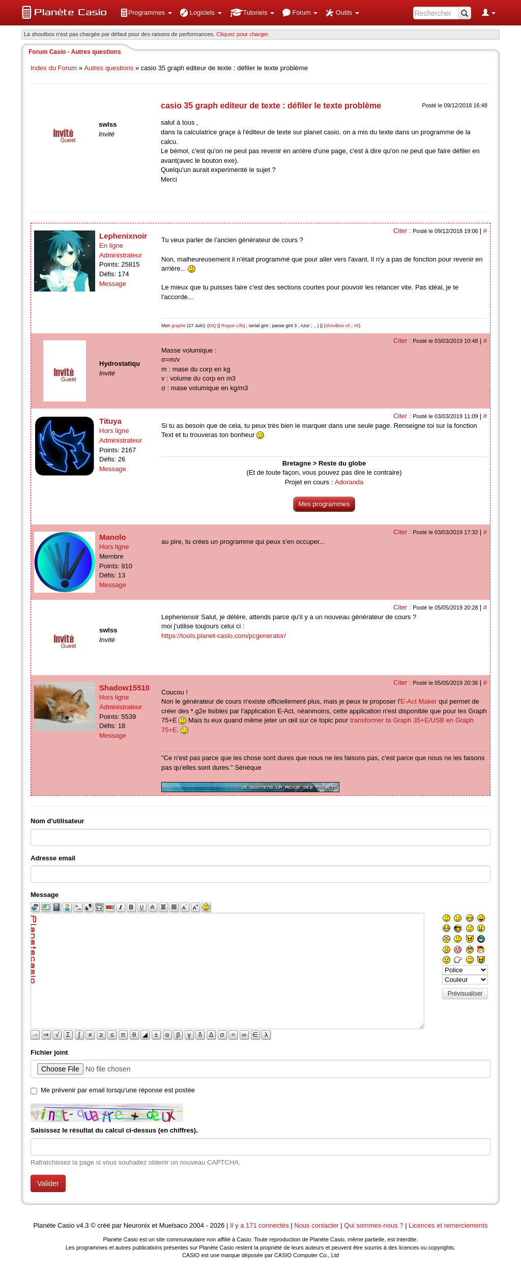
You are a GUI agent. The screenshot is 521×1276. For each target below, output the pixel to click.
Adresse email (53, 858)
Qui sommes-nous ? (373, 1225)
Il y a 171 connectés (260, 1225)
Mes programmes (324, 504)
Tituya (110, 421)
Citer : (403, 231)
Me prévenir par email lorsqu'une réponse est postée (118, 1090)
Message (112, 283)
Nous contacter (316, 1225)
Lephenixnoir (123, 235)
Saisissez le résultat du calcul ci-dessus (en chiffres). (114, 1130)
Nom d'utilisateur (57, 821)
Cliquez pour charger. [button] (243, 34)
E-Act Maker (418, 701)
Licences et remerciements (448, 1225)
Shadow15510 (124, 687)
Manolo (112, 537)
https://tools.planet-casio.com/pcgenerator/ (223, 636)
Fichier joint (49, 1052)
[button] (146, 12)
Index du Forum (54, 68)
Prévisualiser (465, 993)
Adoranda (349, 482)
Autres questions (109, 68)
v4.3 (82, 1225)
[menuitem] (146, 12)
